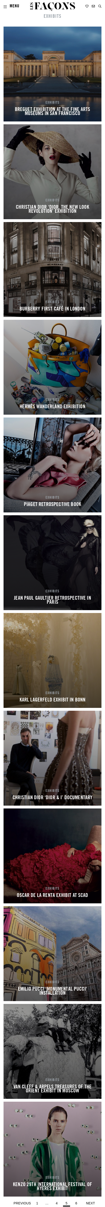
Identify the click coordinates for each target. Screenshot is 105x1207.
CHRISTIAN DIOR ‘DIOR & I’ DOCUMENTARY (53, 798)
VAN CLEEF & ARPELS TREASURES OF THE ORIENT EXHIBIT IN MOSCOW (52, 1089)
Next (90, 1203)
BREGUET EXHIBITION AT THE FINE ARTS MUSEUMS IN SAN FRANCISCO (52, 112)
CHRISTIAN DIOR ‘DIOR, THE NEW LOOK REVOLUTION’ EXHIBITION (52, 209)
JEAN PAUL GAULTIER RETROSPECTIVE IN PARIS (52, 600)
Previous (22, 1203)
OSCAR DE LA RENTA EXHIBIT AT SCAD (52, 895)
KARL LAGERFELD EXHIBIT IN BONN (53, 700)
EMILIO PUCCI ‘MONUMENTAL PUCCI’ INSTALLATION (52, 991)
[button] (99, 6)
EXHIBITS (52, 103)
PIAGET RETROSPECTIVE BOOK (52, 504)
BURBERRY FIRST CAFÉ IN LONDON (52, 309)
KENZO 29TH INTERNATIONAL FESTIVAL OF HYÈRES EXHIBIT (52, 1187)
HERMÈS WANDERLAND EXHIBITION (52, 407)
